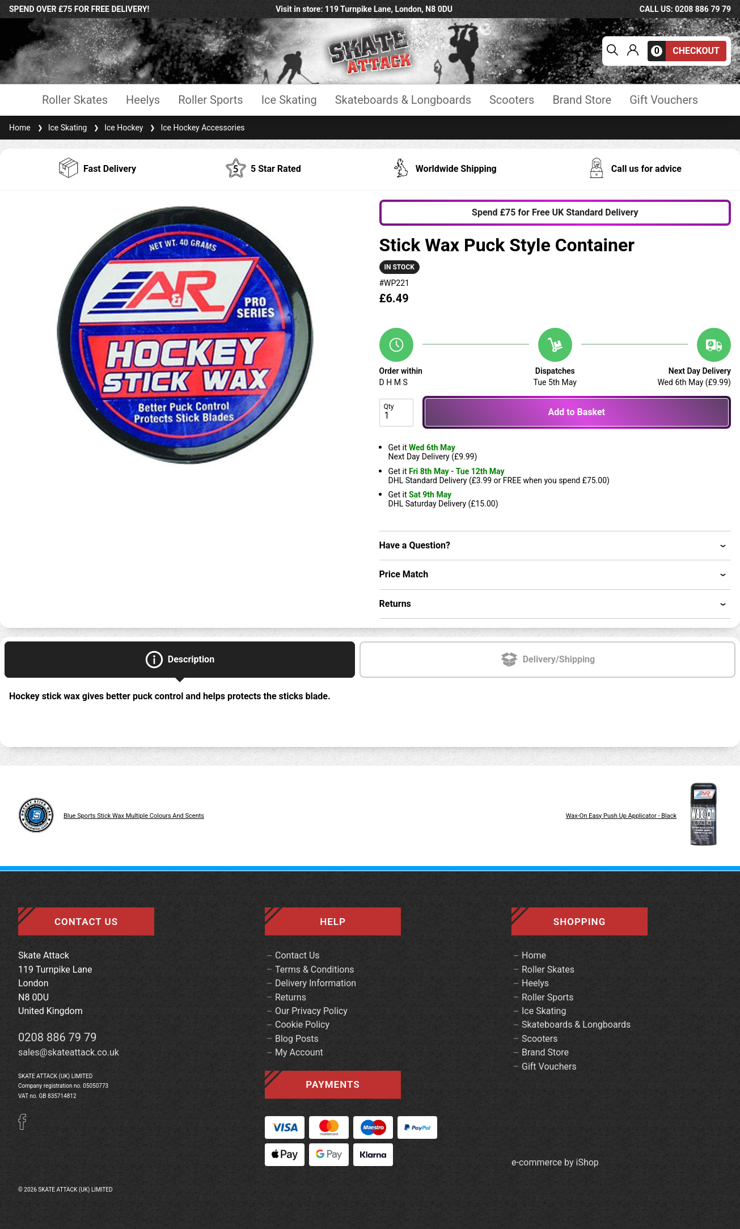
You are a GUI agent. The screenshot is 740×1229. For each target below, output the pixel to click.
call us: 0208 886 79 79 (685, 9)
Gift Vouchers (663, 100)
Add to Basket (576, 412)
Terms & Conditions (314, 969)
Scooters (511, 100)
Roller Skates (75, 100)
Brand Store (581, 100)
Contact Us (297, 955)
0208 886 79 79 (57, 1037)
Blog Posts (297, 1038)
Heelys (143, 100)
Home (20, 127)
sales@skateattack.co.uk (68, 1052)
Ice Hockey (117, 127)
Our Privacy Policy (311, 1011)
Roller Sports (210, 100)
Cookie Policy (302, 1024)
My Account (299, 1052)
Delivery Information (315, 983)
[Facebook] (26, 1126)
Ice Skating (289, 100)
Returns (290, 997)
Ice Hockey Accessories (195, 127)
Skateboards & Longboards (403, 100)
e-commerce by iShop (555, 1163)
